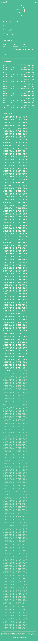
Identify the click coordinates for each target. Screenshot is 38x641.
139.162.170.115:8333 (8, 247)
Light (16, 637)
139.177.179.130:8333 (21, 127)
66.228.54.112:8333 (8, 330)
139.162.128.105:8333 (21, 353)
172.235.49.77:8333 (21, 136)
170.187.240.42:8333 (8, 133)
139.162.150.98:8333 (21, 119)
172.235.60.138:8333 (8, 173)
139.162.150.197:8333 (21, 324)
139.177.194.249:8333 (8, 336)
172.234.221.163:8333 (21, 298)
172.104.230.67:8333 (8, 267)
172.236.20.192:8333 (8, 210)
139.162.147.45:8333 (21, 219)
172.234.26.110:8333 (21, 216)
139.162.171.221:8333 (8, 147)
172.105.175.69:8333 (8, 156)
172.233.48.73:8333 (21, 333)
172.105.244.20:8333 (21, 336)
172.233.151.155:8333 (21, 299)
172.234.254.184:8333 (21, 349)
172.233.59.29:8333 (8, 255)
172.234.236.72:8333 (8, 305)
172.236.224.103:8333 (21, 133)
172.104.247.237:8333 (21, 241)
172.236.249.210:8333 (21, 316)
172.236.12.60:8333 (8, 158)
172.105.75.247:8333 (8, 316)
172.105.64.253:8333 (8, 367)
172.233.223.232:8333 (21, 139)
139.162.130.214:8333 (21, 341)
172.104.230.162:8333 (21, 158)
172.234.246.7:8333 (21, 118)
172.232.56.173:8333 (21, 231)
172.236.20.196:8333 (8, 344)
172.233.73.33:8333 (21, 150)
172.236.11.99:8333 (8, 201)
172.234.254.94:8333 (8, 253)
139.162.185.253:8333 (21, 251)
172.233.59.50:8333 (21, 224)
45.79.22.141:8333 (8, 191)
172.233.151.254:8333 (8, 295)
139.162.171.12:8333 (8, 355)
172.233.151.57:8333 (21, 242)
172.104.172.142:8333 (8, 327)
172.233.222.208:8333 (8, 170)
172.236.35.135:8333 (21, 359)
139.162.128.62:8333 (21, 193)
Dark (19, 637)
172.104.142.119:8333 (8, 349)
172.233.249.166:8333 (8, 187)
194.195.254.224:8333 (21, 142)
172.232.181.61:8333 (21, 187)
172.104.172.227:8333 (21, 199)
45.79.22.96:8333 (7, 128)
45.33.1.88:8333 (7, 142)
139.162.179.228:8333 (8, 154)
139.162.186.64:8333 (8, 124)
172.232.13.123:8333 (8, 332)
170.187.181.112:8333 (8, 198)
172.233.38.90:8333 (21, 154)
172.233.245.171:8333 (8, 171)
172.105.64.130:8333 (21, 213)
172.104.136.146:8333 (21, 315)
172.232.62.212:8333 (21, 296)
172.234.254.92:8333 (8, 342)
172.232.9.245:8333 (8, 144)
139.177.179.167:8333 (8, 235)
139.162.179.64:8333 (21, 167)
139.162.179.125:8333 (21, 176)
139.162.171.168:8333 (21, 262)
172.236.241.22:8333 (21, 202)
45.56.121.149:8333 (8, 145)
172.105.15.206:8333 (8, 233)
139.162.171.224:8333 (8, 318)
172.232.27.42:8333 (21, 191)
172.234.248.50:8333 (8, 256)
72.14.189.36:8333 (20, 356)
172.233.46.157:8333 (21, 307)
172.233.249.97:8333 (21, 221)
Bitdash (4, 2)
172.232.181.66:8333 (21, 188)
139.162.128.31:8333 (8, 333)
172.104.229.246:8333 (21, 141)
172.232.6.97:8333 (8, 218)
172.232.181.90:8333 (8, 221)
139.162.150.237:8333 (21, 116)
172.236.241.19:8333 (8, 304)
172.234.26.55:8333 (21, 301)
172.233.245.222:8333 (21, 147)
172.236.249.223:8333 (8, 265)
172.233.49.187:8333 (21, 128)
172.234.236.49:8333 (21, 253)
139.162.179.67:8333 (8, 245)
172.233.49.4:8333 (20, 201)
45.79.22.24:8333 (20, 151)
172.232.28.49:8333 (21, 227)
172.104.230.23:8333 (21, 131)
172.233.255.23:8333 (21, 330)
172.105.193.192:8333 (21, 267)
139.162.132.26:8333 (21, 222)
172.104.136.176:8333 (8, 308)
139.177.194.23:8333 (21, 328)
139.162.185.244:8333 (8, 224)
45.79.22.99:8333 (7, 270)
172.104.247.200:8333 (21, 302)
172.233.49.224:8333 (21, 259)
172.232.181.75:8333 (21, 125)
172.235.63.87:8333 (8, 184)
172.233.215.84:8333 (8, 176)
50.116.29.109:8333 (21, 248)
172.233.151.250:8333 (8, 296)
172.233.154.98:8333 (8, 313)
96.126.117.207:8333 (8, 319)
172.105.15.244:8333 (21, 161)
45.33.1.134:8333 (20, 335)
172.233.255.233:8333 (8, 162)
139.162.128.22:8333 (21, 235)
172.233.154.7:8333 (8, 236)
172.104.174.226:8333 (21, 210)
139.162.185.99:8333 (21, 153)
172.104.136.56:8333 (21, 215)
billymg (12, 633)
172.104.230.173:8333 (8, 230)
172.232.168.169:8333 (8, 276)
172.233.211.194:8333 (8, 298)
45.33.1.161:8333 (20, 367)
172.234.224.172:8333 (21, 264)
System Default (23, 637)
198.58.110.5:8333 (20, 312)
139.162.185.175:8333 (21, 278)
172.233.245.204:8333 (8, 275)
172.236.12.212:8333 (21, 270)
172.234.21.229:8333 (8, 215)
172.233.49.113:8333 (21, 168)
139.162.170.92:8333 (8, 153)
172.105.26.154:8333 (21, 205)
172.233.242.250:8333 (21, 196)
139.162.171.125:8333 (21, 268)
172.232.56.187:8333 (21, 273)
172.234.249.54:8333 (8, 350)
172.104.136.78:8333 (8, 159)
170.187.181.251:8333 (21, 130)
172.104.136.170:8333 (8, 310)
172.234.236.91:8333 (8, 250)
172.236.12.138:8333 (8, 322)
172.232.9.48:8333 (20, 292)
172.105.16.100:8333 (21, 369)
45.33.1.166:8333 (7, 241)
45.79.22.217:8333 (20, 355)
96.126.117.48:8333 (8, 301)
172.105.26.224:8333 (8, 227)
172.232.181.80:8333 (21, 258)
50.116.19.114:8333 (8, 242)
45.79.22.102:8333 (20, 313)
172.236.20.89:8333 (8, 208)
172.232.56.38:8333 (8, 285)
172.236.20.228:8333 (21, 179)
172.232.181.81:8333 (8, 258)
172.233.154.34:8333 (21, 255)
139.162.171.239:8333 (8, 121)
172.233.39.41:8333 (8, 161)
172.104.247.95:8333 (8, 174)
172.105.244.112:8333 (21, 233)
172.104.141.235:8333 (21, 281)
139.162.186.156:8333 (8, 299)
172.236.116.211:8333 (8, 352)
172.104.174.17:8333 (8, 307)
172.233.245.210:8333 (21, 361)
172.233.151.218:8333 (8, 168)
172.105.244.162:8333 (21, 185)
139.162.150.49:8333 (21, 275)
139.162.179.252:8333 (8, 369)
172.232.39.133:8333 (8, 136)
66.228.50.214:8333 (8, 202)
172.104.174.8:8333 (8, 358)
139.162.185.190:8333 (8, 338)
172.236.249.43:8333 (8, 151)
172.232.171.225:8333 (21, 295)
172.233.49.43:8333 (8, 370)
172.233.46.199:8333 (21, 282)
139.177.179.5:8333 (8, 293)
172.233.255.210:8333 (8, 345)
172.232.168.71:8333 (8, 284)
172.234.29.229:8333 (21, 208)
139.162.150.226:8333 (21, 178)
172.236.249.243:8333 (21, 162)
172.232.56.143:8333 (8, 231)
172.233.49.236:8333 (21, 218)
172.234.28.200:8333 (8, 268)
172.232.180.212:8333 (8, 248)
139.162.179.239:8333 (21, 165)
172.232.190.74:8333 (8, 199)
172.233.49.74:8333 (8, 185)
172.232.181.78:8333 (21, 156)
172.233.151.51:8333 (8, 244)
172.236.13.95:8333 (8, 167)
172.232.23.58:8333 (21, 138)
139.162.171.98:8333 (21, 319)
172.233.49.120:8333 (8, 196)
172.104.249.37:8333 (21, 121)
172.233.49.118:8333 (21, 171)
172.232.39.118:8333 (21, 304)
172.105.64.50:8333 (21, 344)
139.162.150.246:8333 (21, 159)
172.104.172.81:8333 (8, 193)
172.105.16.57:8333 (8, 150)
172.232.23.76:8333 (21, 256)
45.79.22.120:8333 (20, 182)
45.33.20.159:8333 (20, 321)
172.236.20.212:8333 (8, 118)
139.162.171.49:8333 (21, 184)
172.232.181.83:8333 (8, 259)
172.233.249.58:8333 (8, 347)
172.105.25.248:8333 (8, 188)
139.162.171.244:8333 (21, 305)
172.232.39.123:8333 (8, 204)
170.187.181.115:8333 (8, 222)
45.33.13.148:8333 (20, 230)
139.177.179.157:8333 (21, 195)
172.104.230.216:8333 (21, 364)
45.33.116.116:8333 (8, 225)
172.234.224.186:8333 (8, 341)
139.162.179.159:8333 (8, 219)
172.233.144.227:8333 (8, 182)
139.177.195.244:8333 (8, 134)
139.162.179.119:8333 (21, 318)
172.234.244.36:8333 (8, 181)
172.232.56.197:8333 (8, 279)
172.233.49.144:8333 (21, 272)
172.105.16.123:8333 (21, 173)
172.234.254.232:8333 (21, 124)
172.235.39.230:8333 (8, 292)
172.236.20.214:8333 (21, 342)
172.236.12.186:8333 (8, 302)
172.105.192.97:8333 (21, 362)
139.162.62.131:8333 (21, 225)
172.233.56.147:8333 (21, 325)
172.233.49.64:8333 (8, 281)
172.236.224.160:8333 (8, 315)
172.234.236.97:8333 (8, 116)
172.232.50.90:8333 (8, 141)
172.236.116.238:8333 (21, 174)
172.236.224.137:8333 (21, 339)
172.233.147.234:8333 (21, 322)
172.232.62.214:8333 (21, 293)
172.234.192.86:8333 (8, 125)
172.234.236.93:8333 (21, 245)
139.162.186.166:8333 (8, 164)
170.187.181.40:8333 (21, 204)
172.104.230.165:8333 (21, 247)
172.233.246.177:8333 (8, 264)
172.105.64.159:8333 (21, 279)
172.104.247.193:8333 (21, 228)
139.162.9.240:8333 (21, 332)
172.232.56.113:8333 (8, 328)
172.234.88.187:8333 (21, 181)
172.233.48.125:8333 (21, 164)
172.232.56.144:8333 (8, 282)
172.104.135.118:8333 (8, 288)
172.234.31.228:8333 (21, 207)
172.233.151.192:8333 (8, 353)
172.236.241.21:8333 (8, 205)
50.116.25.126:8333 (8, 321)
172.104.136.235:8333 (8, 179)
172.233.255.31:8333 (8, 365)
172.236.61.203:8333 (8, 273)
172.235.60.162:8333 (8, 339)
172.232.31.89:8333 (8, 211)
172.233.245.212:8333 (21, 244)
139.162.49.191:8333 (8, 228)
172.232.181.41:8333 (8, 131)
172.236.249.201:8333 (8, 287)
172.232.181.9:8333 (8, 239)
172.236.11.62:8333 (8, 361)
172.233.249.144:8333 (8, 262)
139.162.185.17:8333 (8, 195)
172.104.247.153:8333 (21, 236)
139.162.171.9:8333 (8, 335)
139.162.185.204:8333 (21, 345)
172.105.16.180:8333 (8, 356)
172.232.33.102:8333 (8, 165)
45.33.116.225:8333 (21, 284)
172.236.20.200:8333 (21, 327)
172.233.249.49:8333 (21, 122)
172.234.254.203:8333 (21, 287)
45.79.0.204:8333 (7, 127)
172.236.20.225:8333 (8, 178)
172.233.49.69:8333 (8, 190)
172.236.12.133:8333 (21, 308)
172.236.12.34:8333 (21, 310)
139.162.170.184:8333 (21, 285)
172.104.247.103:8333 (8, 213)
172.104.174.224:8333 (21, 211)
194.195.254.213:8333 (8, 238)
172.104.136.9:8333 (21, 265)
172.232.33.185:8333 (8, 364)
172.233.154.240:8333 (8, 324)
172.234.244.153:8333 (21, 145)
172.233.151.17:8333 (8, 312)
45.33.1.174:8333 (7, 207)
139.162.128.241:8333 (21, 190)
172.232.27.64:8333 (8, 139)
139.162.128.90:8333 (21, 288)
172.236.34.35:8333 (8, 122)
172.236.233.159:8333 (21, 148)
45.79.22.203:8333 (8, 130)
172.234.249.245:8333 (8, 362)
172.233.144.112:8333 (21, 144)
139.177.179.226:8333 (8, 148)
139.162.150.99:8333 (8, 119)
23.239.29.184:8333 (21, 170)
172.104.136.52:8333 (8, 216)
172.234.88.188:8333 (21, 290)
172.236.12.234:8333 (8, 325)
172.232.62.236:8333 (21, 238)
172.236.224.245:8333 (8, 290)
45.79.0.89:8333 (7, 261)
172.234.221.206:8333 (21, 261)
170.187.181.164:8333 (21, 350)
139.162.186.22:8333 (8, 251)
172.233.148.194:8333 (21, 198)
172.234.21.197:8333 (21, 134)
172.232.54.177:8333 (21, 347)
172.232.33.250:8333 (8, 359)
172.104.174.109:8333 (21, 358)
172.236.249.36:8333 (21, 250)
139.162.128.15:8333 (21, 276)
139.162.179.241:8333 (21, 352)
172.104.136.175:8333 (8, 272)
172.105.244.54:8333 (21, 365)
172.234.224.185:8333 (21, 338)
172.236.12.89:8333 (21, 239)
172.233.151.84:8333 (8, 138)
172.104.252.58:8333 (8, 278)
